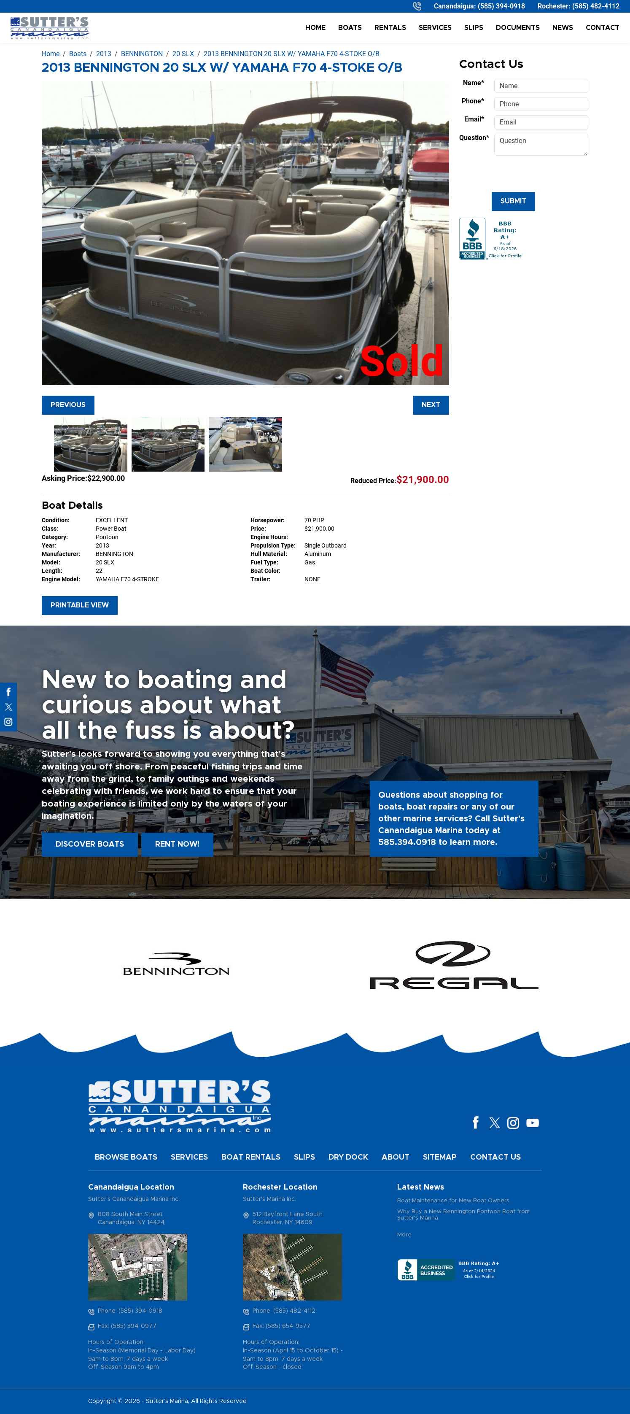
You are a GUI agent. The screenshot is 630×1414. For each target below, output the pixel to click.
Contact (602, 27)
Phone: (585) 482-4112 (284, 1311)
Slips (473, 27)
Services (435, 27)
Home (315, 27)
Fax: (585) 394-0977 (127, 1326)
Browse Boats (126, 1157)
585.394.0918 (407, 842)
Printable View (80, 605)
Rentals (390, 27)
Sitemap (440, 1157)
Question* (474, 138)
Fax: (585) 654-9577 (281, 1326)
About (395, 1157)
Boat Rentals (250, 1157)
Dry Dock (348, 1157)
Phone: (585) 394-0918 (130, 1311)
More (404, 1235)
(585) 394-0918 (501, 6)
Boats (350, 27)
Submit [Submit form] (513, 201)
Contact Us (495, 1157)
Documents (518, 27)
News (562, 27)
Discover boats (90, 844)
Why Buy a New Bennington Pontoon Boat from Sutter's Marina (463, 1215)
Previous (68, 405)
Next (431, 405)
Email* (474, 119)
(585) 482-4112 (595, 6)
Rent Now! (177, 844)
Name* (473, 83)
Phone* (473, 101)
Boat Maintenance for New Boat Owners (453, 1201)
